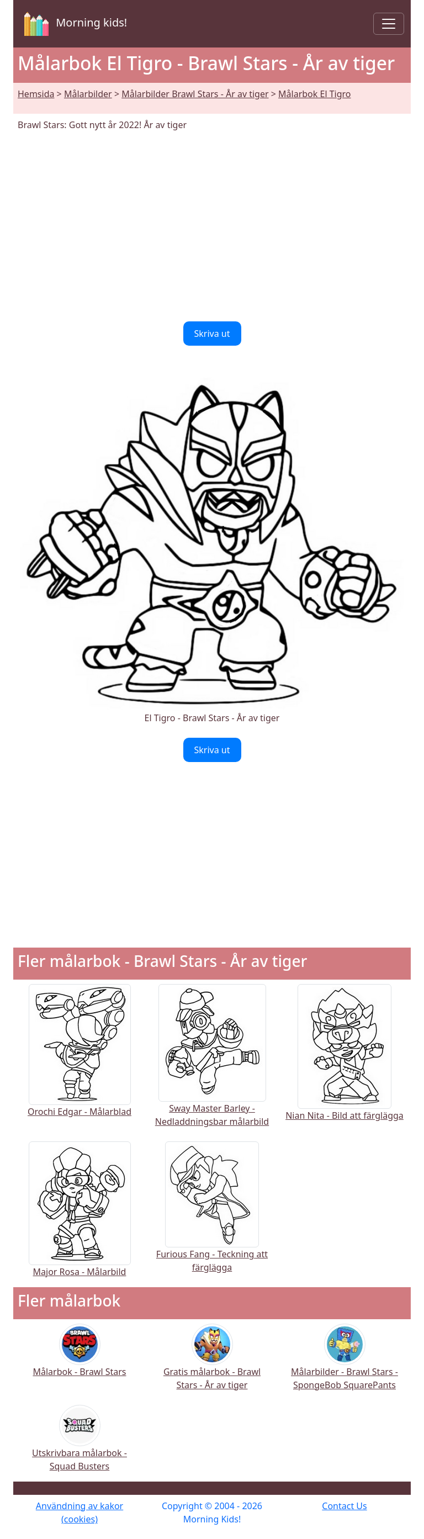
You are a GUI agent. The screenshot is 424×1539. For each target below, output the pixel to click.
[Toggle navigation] (388, 24)
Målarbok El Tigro (314, 94)
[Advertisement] (212, 226)
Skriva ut (212, 333)
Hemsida (36, 94)
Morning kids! (73, 23)
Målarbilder (88, 94)
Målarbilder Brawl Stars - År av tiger (194, 94)
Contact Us (344, 1506)
